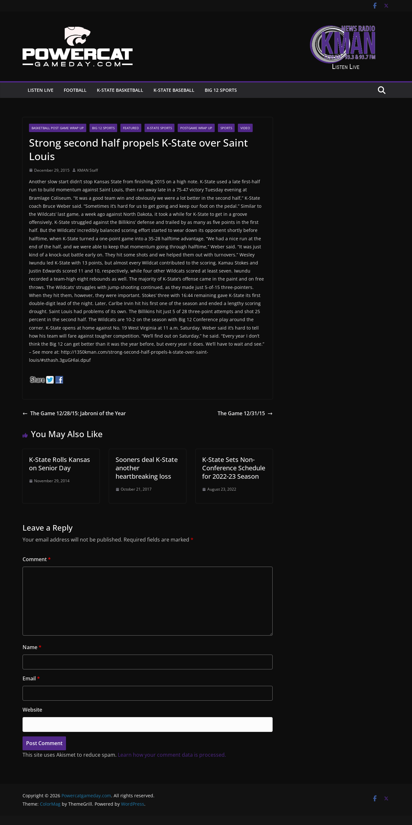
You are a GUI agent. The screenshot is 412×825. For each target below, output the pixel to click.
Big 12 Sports (221, 90)
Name (32, 647)
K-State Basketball (120, 90)
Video (245, 128)
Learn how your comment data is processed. (172, 754)
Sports (226, 128)
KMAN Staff (87, 170)
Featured (131, 128)
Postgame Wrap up (196, 128)
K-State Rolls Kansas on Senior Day (59, 463)
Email (31, 678)
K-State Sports (159, 128)
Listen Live (40, 90)
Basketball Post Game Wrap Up (58, 128)
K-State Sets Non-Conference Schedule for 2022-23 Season (233, 468)
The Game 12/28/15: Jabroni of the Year (74, 413)
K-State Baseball (174, 90)
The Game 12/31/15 (245, 413)
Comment (37, 559)
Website (32, 709)
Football (75, 90)
